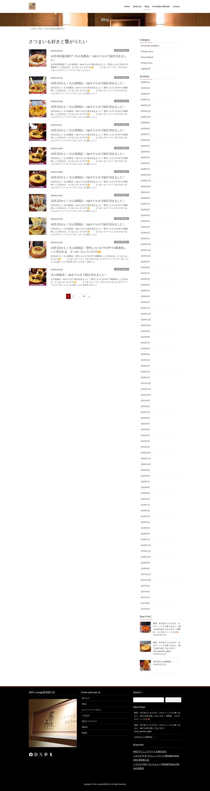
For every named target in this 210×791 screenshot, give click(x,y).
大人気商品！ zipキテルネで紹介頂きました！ (79, 274)
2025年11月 (146, 111)
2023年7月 (145, 273)
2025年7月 (145, 134)
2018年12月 (146, 545)
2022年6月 (145, 348)
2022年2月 (145, 372)
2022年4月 (145, 360)
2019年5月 (145, 516)
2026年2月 (145, 94)
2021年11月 (146, 389)
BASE (84, 733)
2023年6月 (145, 279)
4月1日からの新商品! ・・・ (165, 661)
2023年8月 (145, 267)
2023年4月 (145, 290)
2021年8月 (145, 406)
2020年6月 (145, 487)
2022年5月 (145, 354)
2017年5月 (145, 609)
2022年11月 (146, 319)
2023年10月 (146, 256)
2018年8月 (145, 568)
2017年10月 (146, 580)
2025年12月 (146, 105)
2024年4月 (145, 221)
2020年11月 (146, 458)
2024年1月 (145, 238)
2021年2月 (145, 441)
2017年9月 (145, 586)
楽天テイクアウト (89, 721)
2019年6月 (145, 511)
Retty (84, 704)
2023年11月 (146, 250)
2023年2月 (145, 302)
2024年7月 (145, 204)
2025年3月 (145, 157)
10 (84, 296)
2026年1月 (145, 99)
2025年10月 (146, 117)
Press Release (121, 50)
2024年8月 (145, 198)
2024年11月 (146, 180)
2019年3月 (145, 528)
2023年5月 (145, 285)
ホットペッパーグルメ (91, 710)
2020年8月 (145, 476)
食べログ (86, 698)
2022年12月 (146, 314)
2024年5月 (145, 215)
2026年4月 (145, 82)
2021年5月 (145, 424)
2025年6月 (145, 140)
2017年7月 (145, 597)
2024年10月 (146, 186)
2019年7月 (145, 505)
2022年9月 (145, 331)
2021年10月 (146, 395)
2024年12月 (146, 175)
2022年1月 (145, 377)
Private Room (146, 63)
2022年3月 (145, 366)
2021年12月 (146, 383)
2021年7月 (145, 412)
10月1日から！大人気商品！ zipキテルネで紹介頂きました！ (88, 83)
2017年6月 (145, 603)
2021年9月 (145, 400)
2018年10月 (146, 557)
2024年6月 (145, 209)
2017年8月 (145, 591)
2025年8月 (145, 128)
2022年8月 (145, 337)
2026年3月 (145, 88)
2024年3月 (145, 227)
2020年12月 (146, 453)
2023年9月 (145, 262)
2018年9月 (145, 563)
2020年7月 (145, 481)
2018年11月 (146, 551)
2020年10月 (146, 464)
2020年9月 (145, 470)
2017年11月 (146, 574)
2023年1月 (145, 308)
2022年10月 (146, 325)
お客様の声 (145, 69)
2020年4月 (145, 499)
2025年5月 (145, 146)
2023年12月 (146, 244)
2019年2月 (145, 534)
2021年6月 (145, 418)
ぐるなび (86, 715)
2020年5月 (145, 493)
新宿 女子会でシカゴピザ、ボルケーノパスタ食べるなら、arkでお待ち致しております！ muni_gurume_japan (157, 728)
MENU (85, 727)
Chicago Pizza (147, 51)
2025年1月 (145, 169)
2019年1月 (145, 539)
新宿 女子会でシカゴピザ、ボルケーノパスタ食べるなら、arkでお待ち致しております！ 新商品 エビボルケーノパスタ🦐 (157, 716)
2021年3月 (145, 435)
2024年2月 (145, 233)
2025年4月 (145, 152)
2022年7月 (145, 343)
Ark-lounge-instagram (150, 46)
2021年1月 (145, 447)
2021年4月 (145, 429)
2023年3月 (145, 296)
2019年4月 (145, 522)
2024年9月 (145, 192)
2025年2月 (145, 163)
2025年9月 (145, 123)
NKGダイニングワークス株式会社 (150, 751)
